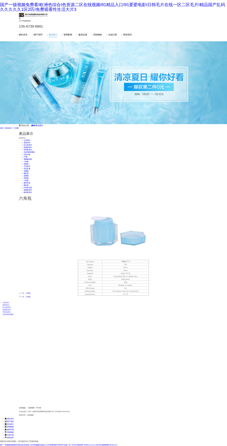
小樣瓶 (26, 180)
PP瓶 (26, 157)
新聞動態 (68, 34)
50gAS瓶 (27, 154)
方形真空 (27, 166)
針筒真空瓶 (28, 188)
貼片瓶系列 (28, 145)
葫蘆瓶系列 (28, 147)
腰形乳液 (27, 183)
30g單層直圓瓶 (29, 152)
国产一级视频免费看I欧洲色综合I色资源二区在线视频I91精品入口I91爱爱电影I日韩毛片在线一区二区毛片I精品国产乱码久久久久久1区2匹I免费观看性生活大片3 (112, 7)
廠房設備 (83, 34)
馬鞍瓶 (26, 178)
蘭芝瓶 (26, 173)
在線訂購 (112, 34)
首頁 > (2, 128)
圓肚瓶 (26, 185)
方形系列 (27, 140)
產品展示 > (9, 128)
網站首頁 (23, 34)
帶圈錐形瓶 (28, 159)
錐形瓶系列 (28, 192)
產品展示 (53, 34)
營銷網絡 (97, 34)
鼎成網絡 (30, 415)
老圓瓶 (26, 176)
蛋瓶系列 (27, 143)
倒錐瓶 (26, 164)
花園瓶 (26, 171)
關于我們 (38, 34)
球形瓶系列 (28, 150)
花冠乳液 (27, 169)
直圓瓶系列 (28, 190)
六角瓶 (16, 128)
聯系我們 (127, 34)
